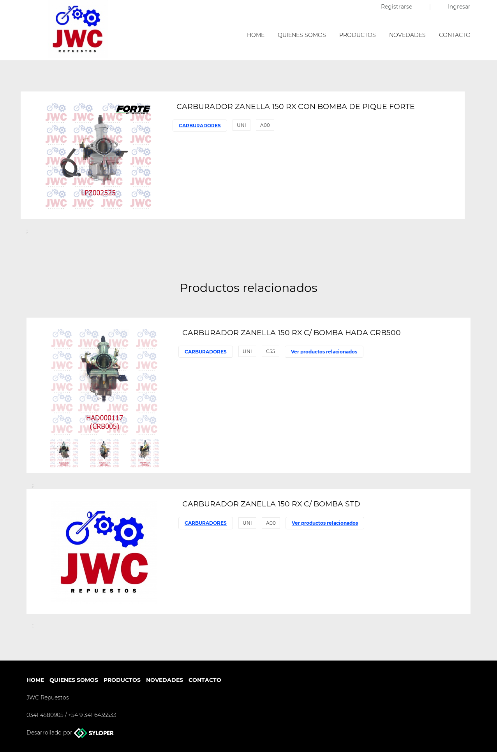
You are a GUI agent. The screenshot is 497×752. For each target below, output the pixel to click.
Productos (357, 35)
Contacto (455, 35)
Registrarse (397, 6)
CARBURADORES (200, 125)
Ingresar (459, 6)
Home (255, 35)
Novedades (407, 35)
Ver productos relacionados (324, 352)
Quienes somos (302, 35)
